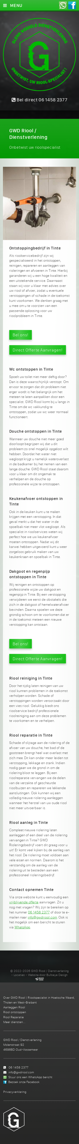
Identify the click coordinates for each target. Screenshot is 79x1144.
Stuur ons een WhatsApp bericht (30, 1077)
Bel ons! (20, 334)
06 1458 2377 (39, 912)
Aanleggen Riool (14, 1007)
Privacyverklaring (14, 1092)
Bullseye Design (57, 975)
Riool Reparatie (13, 1017)
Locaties (19, 975)
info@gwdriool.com (42, 917)
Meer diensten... (14, 1022)
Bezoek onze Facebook (24, 1082)
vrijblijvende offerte (24, 902)
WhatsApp (22, 927)
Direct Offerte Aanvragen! (38, 350)
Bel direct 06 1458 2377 (40, 99)
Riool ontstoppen (14, 1012)
